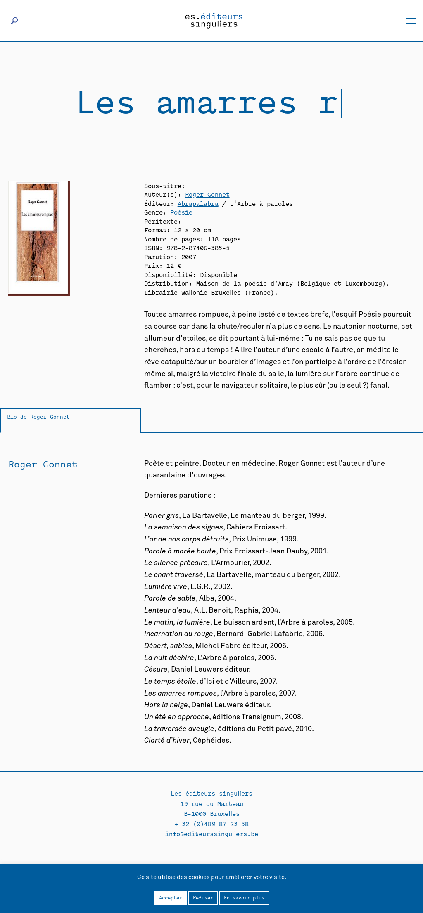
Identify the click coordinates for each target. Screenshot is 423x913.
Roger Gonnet (207, 194)
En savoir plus (244, 897)
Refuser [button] (203, 897)
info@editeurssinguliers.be (211, 833)
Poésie (181, 212)
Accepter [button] (170, 897)
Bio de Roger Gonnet (38, 416)
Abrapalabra (198, 203)
